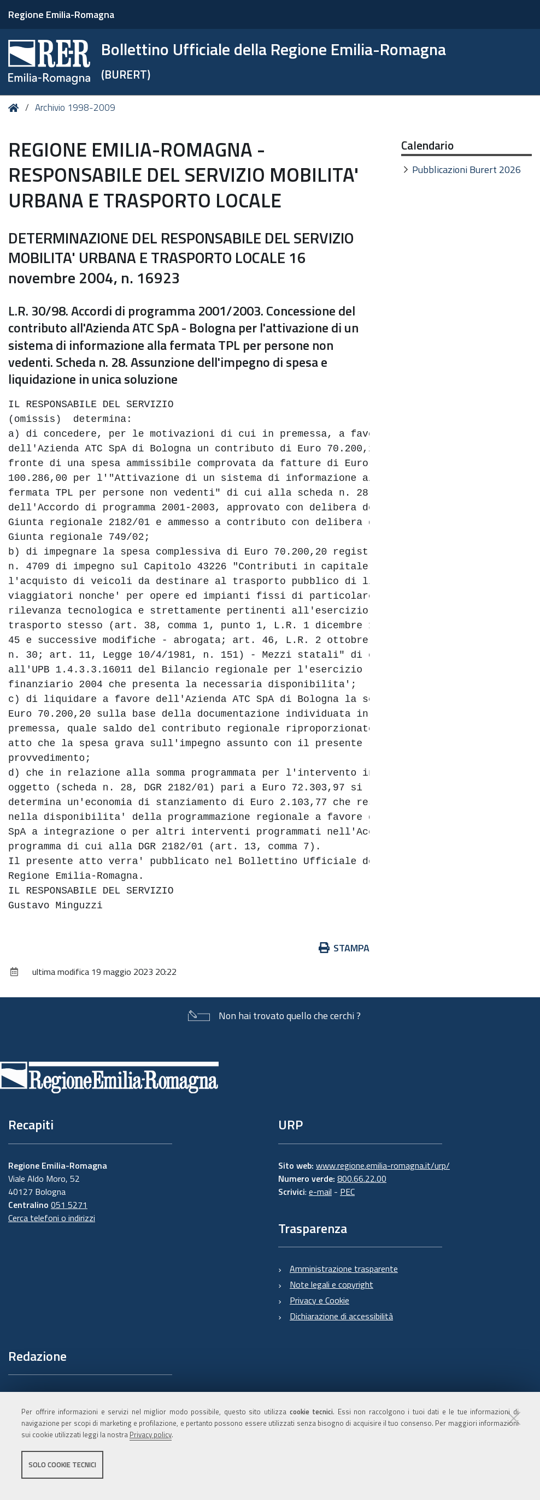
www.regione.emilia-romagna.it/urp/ (383, 1165)
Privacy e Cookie (319, 1300)
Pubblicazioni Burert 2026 (466, 169)
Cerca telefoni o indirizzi (51, 1217)
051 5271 (69, 1204)
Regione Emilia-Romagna (61, 14)
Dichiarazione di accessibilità (341, 1316)
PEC (347, 1191)
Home (15, 107)
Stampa (344, 948)
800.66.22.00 (361, 1178)
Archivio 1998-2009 (75, 107)
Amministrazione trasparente (344, 1268)
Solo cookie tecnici (62, 1471)
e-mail (320, 1191)
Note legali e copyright (331, 1284)
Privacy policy (151, 1441)
